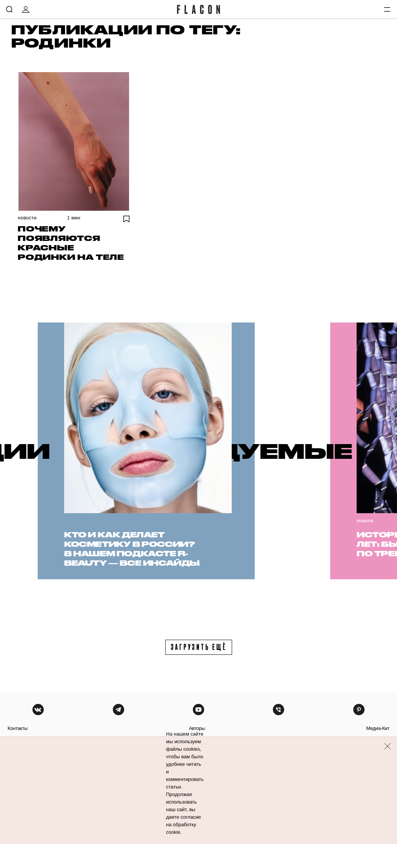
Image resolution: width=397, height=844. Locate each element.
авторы (197, 728)
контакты (18, 728)
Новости (27, 218)
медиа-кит (377, 728)
